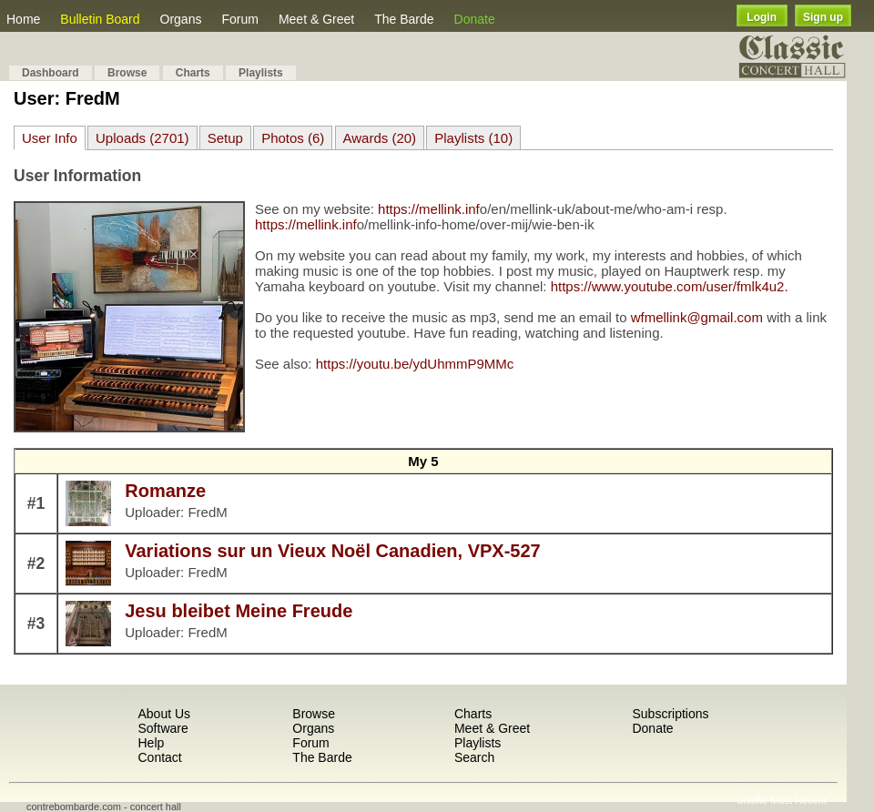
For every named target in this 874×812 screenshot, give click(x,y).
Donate (474, 19)
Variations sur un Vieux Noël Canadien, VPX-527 (332, 551)
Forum (239, 19)
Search (474, 757)
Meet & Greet (316, 19)
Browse (127, 72)
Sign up (823, 17)
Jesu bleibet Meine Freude (238, 611)
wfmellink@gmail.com (697, 317)
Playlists (261, 72)
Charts (193, 72)
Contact (159, 757)
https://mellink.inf (429, 209)
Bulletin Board (99, 19)
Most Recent (798, 800)
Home (23, 19)
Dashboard (50, 72)
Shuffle (752, 800)
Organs (181, 19)
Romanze (165, 491)
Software (162, 728)
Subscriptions (670, 713)
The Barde (403, 19)
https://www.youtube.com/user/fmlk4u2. (669, 286)
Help (150, 743)
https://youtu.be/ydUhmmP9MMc (415, 363)
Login (762, 17)
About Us (163, 713)
